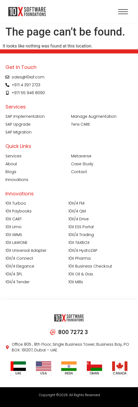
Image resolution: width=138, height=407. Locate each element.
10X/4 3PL (13, 274)
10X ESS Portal (81, 227)
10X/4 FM (76, 203)
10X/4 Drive (78, 219)
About (11, 164)
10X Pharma (79, 258)
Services (13, 156)
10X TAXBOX (79, 242)
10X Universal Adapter (26, 250)
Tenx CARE (80, 124)
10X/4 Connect (19, 258)
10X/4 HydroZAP (82, 250)
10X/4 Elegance (19, 266)
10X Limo (13, 227)
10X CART (13, 219)
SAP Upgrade (17, 124)
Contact (79, 171)
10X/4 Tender (17, 282)
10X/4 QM (77, 211)
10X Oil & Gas (80, 274)
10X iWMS (13, 234)
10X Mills (75, 282)
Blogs (10, 171)
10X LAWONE (16, 242)
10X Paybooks (18, 211)
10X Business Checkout (90, 266)
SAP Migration (18, 132)
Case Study (82, 164)
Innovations (16, 179)
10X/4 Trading (81, 234)
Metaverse (81, 156)
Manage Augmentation (93, 116)
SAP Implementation (25, 116)
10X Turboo (15, 203)
